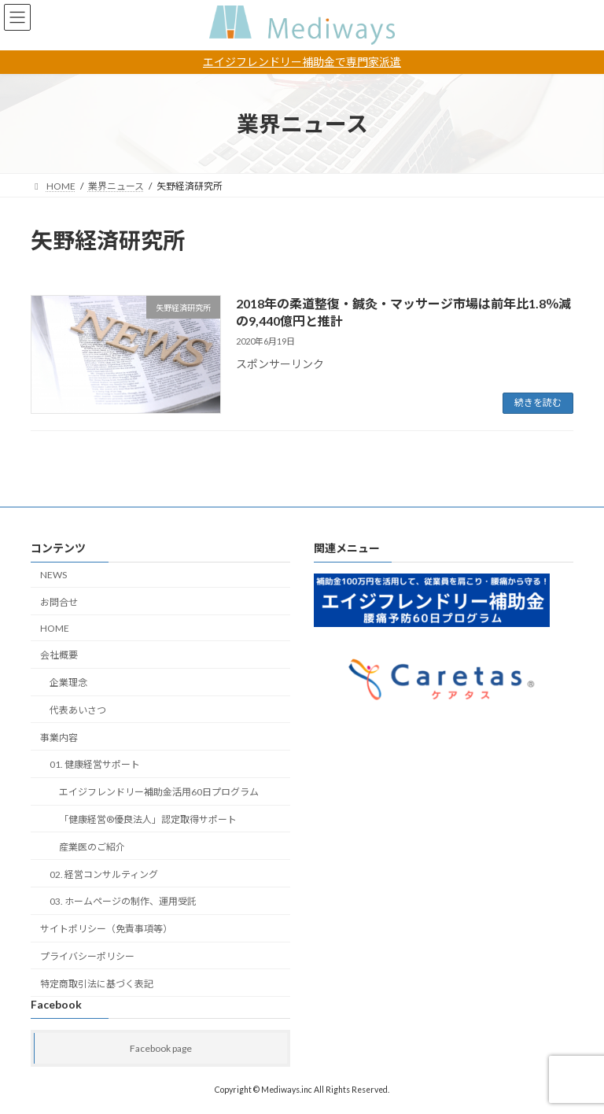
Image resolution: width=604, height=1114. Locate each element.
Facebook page (161, 1048)
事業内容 (59, 737)
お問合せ (59, 602)
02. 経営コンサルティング (104, 874)
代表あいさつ (78, 710)
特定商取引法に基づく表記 (96, 984)
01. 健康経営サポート (95, 765)
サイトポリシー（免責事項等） (106, 929)
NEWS (53, 575)
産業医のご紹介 (92, 847)
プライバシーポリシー (87, 956)
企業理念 (68, 683)
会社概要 (59, 656)
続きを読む (538, 402)
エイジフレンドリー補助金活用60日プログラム (159, 793)
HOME (54, 628)
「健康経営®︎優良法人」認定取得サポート (148, 819)
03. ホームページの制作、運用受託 (123, 902)
